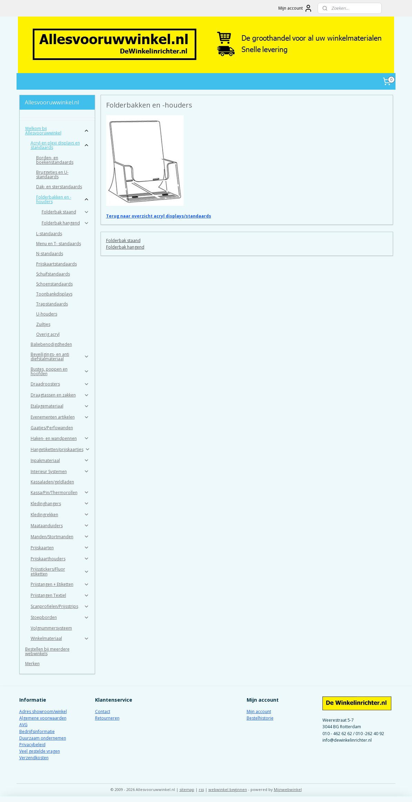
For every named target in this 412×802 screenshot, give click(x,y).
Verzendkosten (34, 758)
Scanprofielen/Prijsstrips (60, 606)
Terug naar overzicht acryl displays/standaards (158, 216)
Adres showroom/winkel (43, 711)
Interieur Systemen (60, 471)
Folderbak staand (123, 240)
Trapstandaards (52, 304)
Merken (32, 663)
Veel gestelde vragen (39, 751)
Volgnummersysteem (51, 628)
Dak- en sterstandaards (59, 187)
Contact (102, 711)
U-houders (46, 314)
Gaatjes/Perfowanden (52, 428)
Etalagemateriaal (60, 406)
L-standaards (49, 234)
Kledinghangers (60, 504)
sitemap (186, 789)
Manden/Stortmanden (60, 537)
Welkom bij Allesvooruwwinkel (57, 131)
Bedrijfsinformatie (37, 731)
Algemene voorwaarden (42, 718)
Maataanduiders (60, 526)
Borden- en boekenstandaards (54, 160)
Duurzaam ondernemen (42, 738)
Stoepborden (60, 617)
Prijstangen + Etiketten (60, 584)
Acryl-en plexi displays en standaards (60, 145)
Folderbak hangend (125, 247)
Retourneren (107, 718)
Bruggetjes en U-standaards (52, 174)
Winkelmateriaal (60, 638)
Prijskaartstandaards (56, 264)
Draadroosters (60, 384)
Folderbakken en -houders (63, 199)
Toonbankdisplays (54, 294)
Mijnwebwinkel (288, 789)
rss (201, 789)
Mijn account (295, 8)
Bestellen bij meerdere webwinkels (47, 651)
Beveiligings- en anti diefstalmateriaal (60, 356)
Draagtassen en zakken (60, 395)
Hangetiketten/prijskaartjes (60, 449)
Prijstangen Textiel (60, 595)
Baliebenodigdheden (51, 344)
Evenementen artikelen (60, 417)
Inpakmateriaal (60, 460)
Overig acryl (48, 334)
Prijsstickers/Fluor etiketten (60, 571)
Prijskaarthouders (60, 559)
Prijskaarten (60, 548)
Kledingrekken (60, 515)
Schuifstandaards (53, 274)
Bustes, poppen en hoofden (60, 371)
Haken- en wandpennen (60, 438)
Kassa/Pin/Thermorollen (60, 492)
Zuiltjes (43, 324)
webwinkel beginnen (227, 789)
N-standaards (49, 254)
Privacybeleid (32, 745)
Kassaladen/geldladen (52, 482)
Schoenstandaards (54, 284)
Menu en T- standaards (58, 244)
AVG (23, 725)
